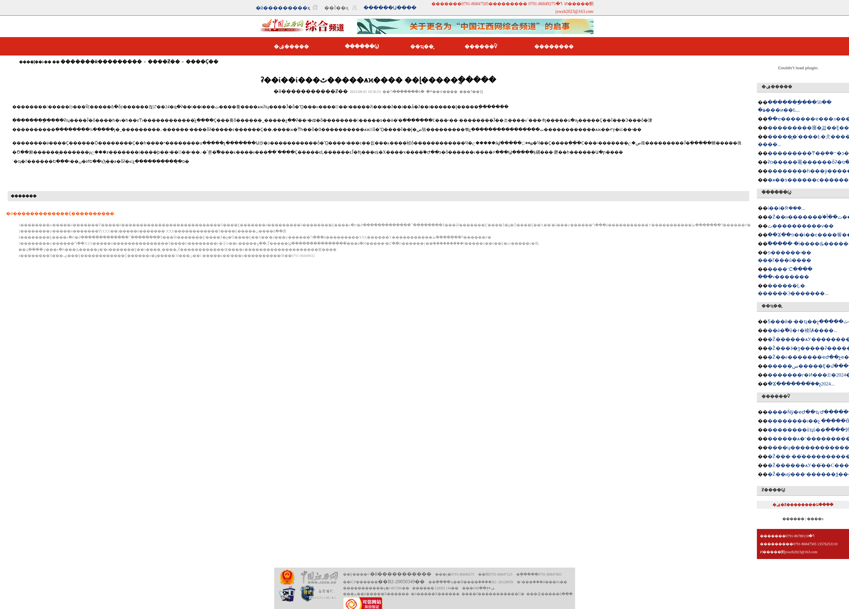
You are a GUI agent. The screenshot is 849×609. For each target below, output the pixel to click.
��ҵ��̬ (422, 46)
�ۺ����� (291, 46)
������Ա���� (390, 7)
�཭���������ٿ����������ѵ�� (801, 225)
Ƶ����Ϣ (773, 490)
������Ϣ (362, 46)
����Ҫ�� (202, 61)
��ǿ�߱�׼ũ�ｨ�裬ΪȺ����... (802, 330)
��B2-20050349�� (401, 581)
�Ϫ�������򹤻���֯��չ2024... (801, 383)
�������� (554, 46)
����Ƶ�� (164, 61)
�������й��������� (101, 61)
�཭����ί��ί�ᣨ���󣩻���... (786, 208)
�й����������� (401, 573)
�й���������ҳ (283, 7)
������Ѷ (481, 46)
